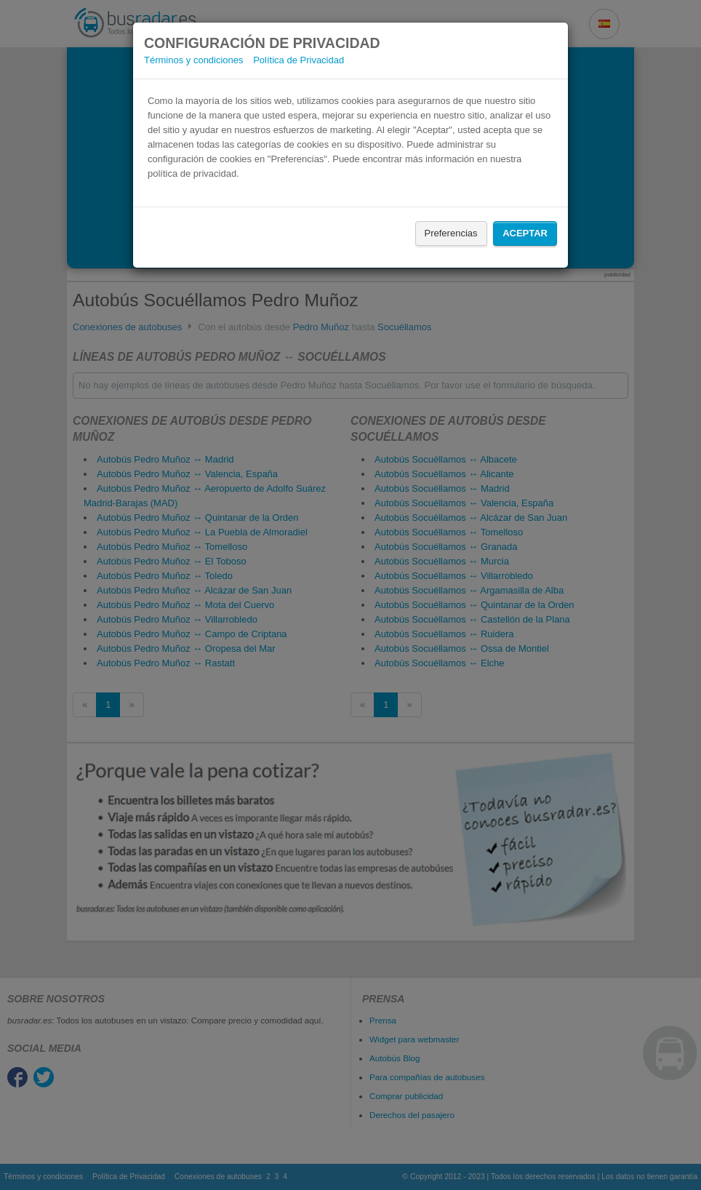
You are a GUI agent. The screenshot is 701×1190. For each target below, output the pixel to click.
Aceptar (525, 233)
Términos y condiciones (194, 60)
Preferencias (451, 233)
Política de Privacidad (298, 60)
